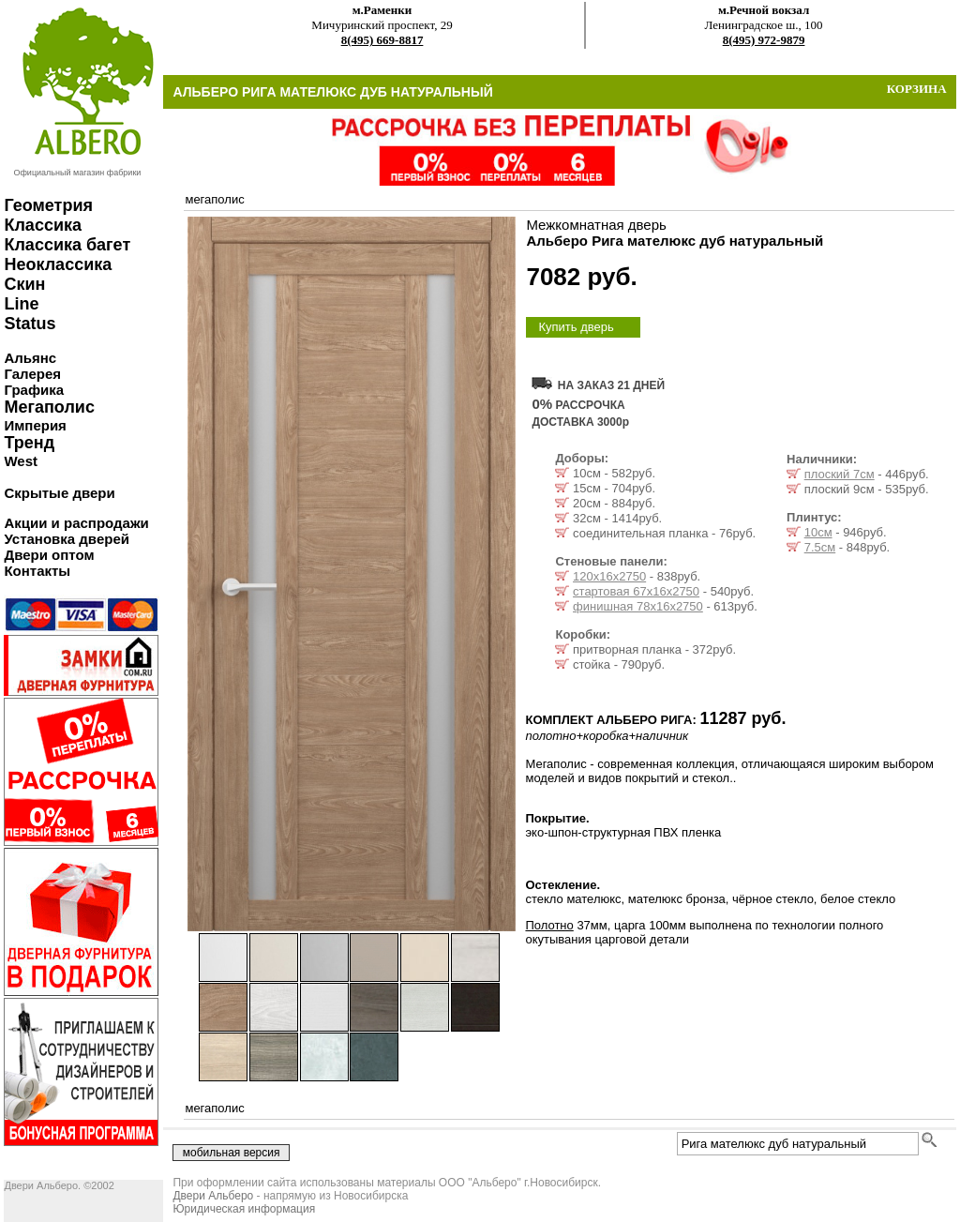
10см (818, 532)
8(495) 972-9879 (764, 40)
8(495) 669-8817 (382, 40)
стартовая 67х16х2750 (636, 591)
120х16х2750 (609, 576)
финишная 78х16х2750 (638, 606)
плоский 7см (839, 474)
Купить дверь (575, 327)
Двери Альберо (212, 1195)
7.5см (820, 547)
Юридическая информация (243, 1208)
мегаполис (214, 199)
